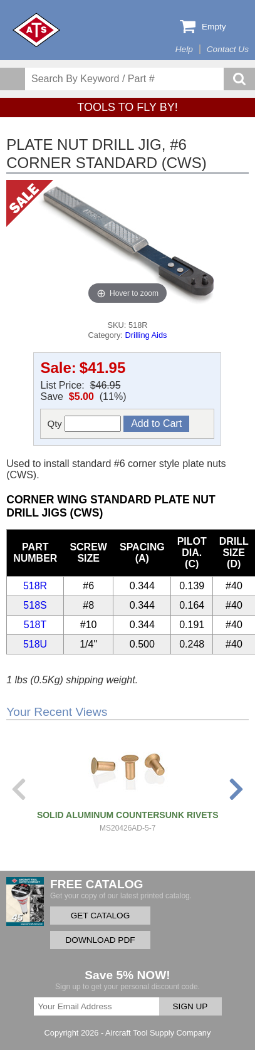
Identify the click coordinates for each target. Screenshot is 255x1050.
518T (35, 624)
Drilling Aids (146, 335)
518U (35, 644)
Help (184, 49)
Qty (84, 424)
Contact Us (228, 49)
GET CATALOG (100, 915)
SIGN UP (190, 1006)
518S (34, 605)
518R (35, 585)
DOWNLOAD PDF (100, 940)
